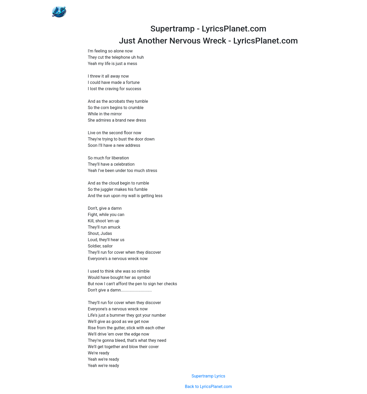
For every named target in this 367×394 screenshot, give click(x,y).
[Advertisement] (208, 12)
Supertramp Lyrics (208, 376)
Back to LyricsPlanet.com (208, 386)
